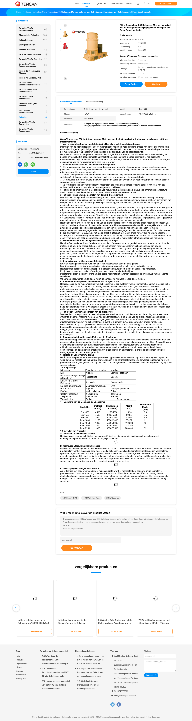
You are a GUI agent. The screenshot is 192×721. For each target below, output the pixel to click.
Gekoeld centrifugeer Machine (33, 104)
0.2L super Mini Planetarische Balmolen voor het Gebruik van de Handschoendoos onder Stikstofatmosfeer (90, 673)
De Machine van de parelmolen (33, 123)
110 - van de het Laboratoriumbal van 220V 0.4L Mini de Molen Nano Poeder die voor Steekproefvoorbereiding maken (56, 685)
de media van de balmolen (33, 59)
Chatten (33, 171)
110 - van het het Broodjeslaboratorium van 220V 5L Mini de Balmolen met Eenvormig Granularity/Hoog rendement (55, 673)
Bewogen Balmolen (33, 44)
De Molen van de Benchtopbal (33, 97)
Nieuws (19, 667)
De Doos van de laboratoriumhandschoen (33, 84)
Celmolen (33, 117)
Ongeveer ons (21, 663)
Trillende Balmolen (33, 49)
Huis (18, 656)
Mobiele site (21, 675)
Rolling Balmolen (33, 40)
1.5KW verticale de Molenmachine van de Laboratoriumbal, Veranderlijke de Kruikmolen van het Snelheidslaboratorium (55, 660)
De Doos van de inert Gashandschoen (33, 91)
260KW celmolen (112, 498)
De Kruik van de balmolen (33, 54)
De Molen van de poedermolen (33, 130)
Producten (20, 660)
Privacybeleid (21, 678)
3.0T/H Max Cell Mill (70, 498)
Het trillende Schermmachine (33, 111)
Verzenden (76, 548)
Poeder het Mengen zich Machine (33, 72)
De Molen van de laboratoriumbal (33, 29)
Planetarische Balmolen (33, 35)
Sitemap (19, 671)
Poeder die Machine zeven (33, 78)
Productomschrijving (94, 102)
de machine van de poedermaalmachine (33, 65)
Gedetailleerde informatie (71, 102)
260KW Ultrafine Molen (91, 498)
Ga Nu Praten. (166, 4)
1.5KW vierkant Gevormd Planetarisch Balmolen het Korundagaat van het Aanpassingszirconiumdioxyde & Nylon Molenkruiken (91, 685)
